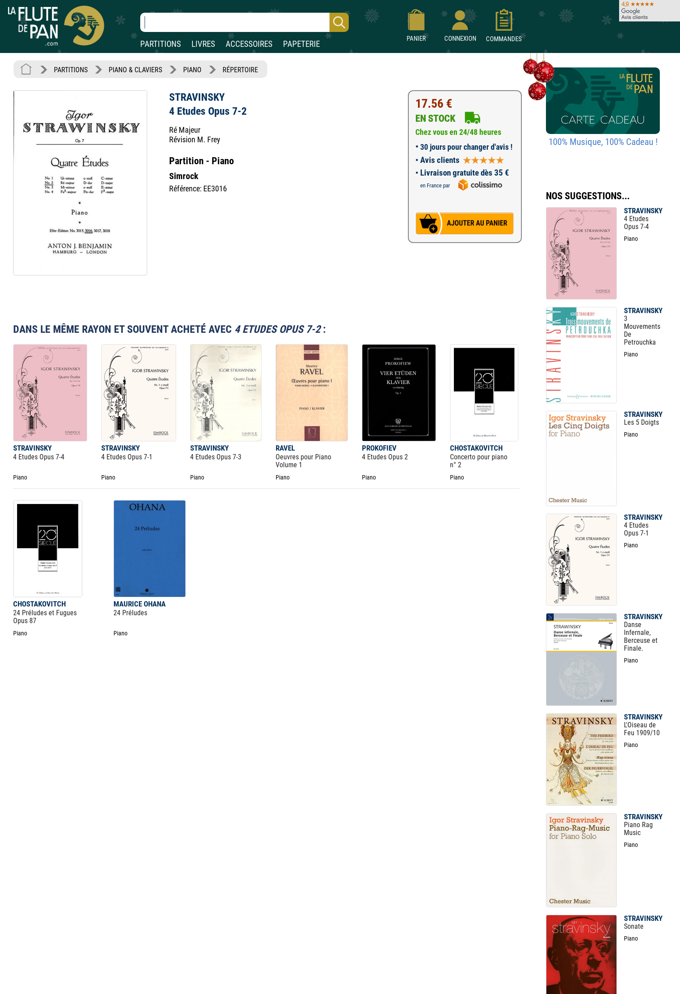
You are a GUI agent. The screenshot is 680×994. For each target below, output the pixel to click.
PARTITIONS (160, 44)
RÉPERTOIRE (240, 70)
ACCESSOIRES (249, 44)
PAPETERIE (301, 44)
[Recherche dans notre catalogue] (244, 22)
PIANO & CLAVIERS (135, 70)
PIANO (192, 70)
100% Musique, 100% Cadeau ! (603, 142)
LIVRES (203, 44)
